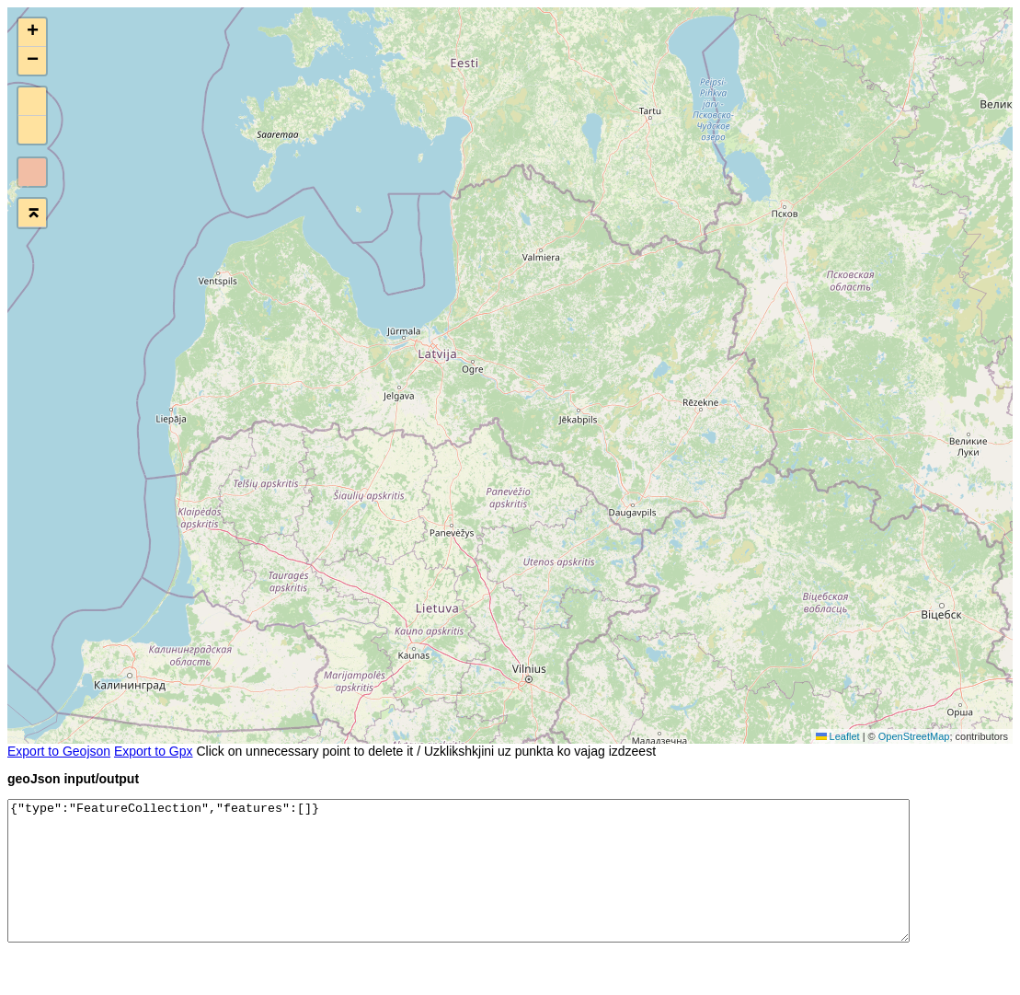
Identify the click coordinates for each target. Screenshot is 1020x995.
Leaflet (838, 736)
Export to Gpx (153, 751)
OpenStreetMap (914, 736)
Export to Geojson (58, 751)
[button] (32, 32)
